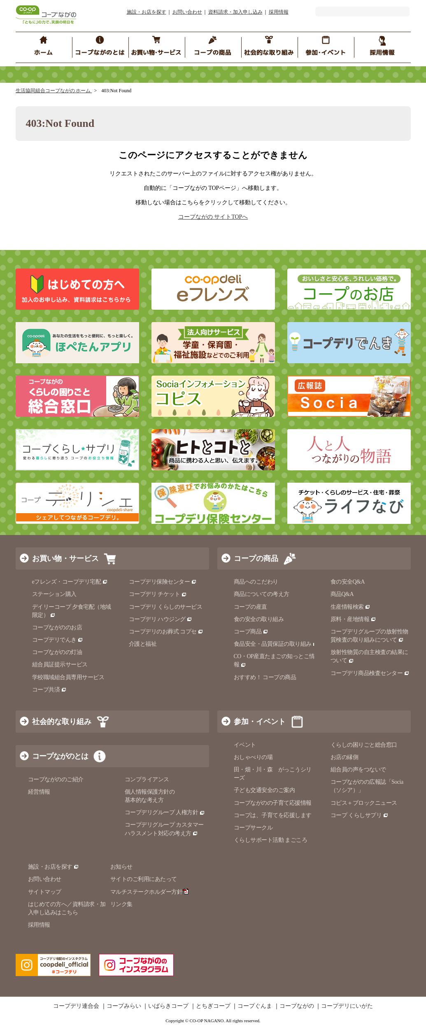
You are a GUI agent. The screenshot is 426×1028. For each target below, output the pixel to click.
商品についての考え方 (261, 594)
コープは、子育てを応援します (273, 815)
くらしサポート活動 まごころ (270, 840)
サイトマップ (44, 892)
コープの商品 (256, 558)
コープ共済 (49, 690)
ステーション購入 (54, 594)
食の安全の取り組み (259, 619)
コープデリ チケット (158, 594)
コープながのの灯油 (57, 652)
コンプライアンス (147, 779)
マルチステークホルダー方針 (149, 892)
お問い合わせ (187, 12)
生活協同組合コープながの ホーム (54, 90)
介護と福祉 (143, 644)
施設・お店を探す (146, 12)
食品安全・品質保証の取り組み (276, 644)
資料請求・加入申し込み (235, 12)
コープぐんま (254, 1006)
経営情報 (39, 792)
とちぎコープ (213, 1006)
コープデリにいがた (347, 1006)
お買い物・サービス (65, 558)
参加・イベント (260, 721)
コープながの (296, 1006)
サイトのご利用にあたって (143, 879)
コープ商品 (251, 631)
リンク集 (121, 904)
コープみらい (124, 1006)
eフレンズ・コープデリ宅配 (70, 582)
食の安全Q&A (348, 582)
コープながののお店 (57, 627)
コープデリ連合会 (76, 1006)
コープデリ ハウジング (161, 619)
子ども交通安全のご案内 (264, 790)
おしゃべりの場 (253, 757)
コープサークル (253, 828)
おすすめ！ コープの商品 (265, 677)
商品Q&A (342, 594)
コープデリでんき (58, 640)
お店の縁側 (344, 757)
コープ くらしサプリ (360, 815)
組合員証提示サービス (60, 664)
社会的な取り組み (61, 721)
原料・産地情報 (353, 619)
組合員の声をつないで (358, 769)
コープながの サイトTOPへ (213, 217)
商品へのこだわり (256, 582)
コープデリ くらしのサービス (166, 607)
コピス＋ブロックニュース (364, 803)
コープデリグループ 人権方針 (165, 812)
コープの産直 (250, 607)
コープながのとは (60, 756)
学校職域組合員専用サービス (68, 677)
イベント (245, 745)
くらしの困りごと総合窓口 (364, 745)
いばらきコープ (168, 1006)
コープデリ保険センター (163, 582)
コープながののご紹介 (56, 779)
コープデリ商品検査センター (370, 673)
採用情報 (279, 12)
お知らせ (121, 867)
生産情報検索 (351, 607)
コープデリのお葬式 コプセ (166, 631)
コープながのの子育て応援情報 (273, 803)
